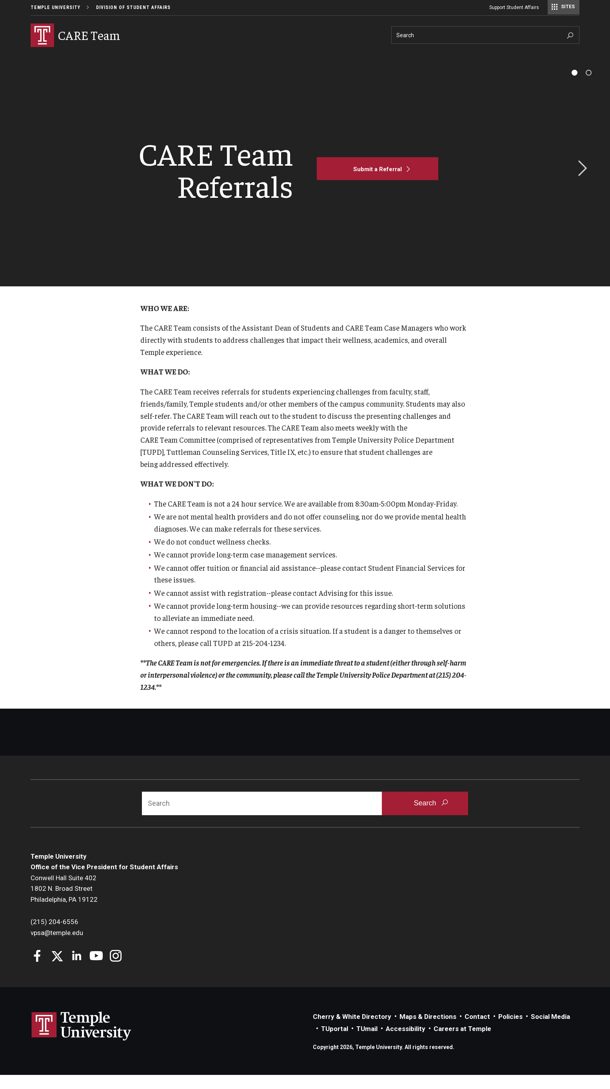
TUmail (367, 1043)
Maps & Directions (427, 1031)
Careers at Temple (462, 1043)
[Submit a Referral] (377, 183)
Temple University (55, 7)
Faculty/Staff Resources (199, 57)
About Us (330, 57)
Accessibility (405, 1043)
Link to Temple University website (82, 1040)
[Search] (485, 35)
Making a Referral (123, 57)
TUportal (334, 1043)
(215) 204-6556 (54, 936)
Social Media (550, 1031)
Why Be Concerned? (57, 57)
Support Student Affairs (514, 7)
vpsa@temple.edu (57, 947)
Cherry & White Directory (352, 1031)
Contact (477, 1031)
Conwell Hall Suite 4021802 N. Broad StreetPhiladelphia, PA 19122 (64, 902)
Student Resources (277, 57)
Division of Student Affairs (133, 7)
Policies (510, 1031)
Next (579, 183)
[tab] (574, 87)
